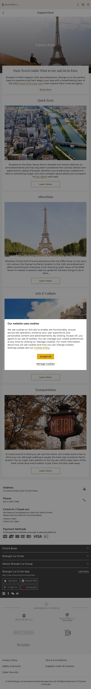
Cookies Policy (41, 347)
